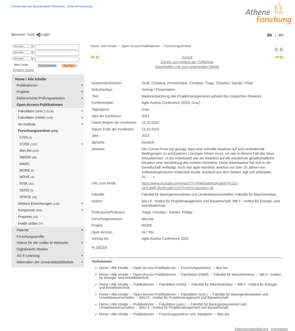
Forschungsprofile (30, 237)
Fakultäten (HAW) (35, 118)
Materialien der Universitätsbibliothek (45, 262)
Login (42, 34)
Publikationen (27, 85)
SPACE (28, 197)
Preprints (28, 217)
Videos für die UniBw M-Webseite (42, 243)
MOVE (27, 177)
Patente (23, 230)
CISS (26, 137)
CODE (28, 144)
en (281, 34)
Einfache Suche (23, 70)
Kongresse (30, 210)
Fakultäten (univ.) (36, 111)
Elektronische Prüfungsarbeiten (41, 98)
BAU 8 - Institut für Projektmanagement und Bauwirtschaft (184, 298)
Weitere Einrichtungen (39, 204)
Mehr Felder (21, 64)
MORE (27, 170)
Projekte (23, 92)
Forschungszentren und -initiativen (185, 314)
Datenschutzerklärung (251, 329)
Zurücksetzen (47, 65)
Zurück (187, 57)
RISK (27, 183)
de (269, 34)
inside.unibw (30, 223)
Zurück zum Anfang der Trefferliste (187, 62)
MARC (25, 164)
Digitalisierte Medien (32, 249)
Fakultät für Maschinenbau (233, 274)
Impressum (279, 329)
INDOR (28, 157)
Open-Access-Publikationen (40, 105)
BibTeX (99, 247)
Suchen (68, 65)
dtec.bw (29, 150)
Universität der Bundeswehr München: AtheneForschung (51, 6)
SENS (26, 190)
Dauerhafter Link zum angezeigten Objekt (187, 67)
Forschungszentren (38, 131)
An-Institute (27, 124)
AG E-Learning (28, 256)
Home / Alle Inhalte (30, 79)
